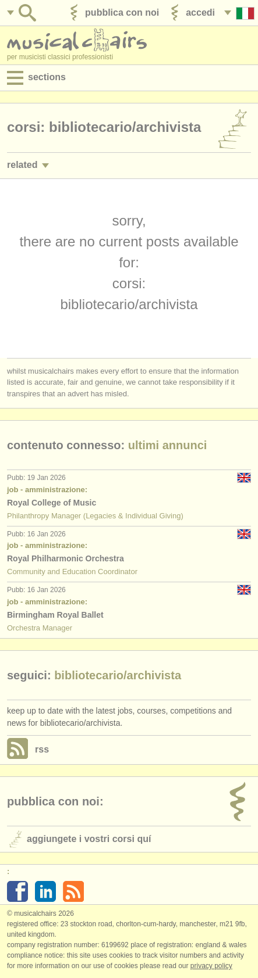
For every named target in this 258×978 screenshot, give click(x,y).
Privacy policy (211, 966)
